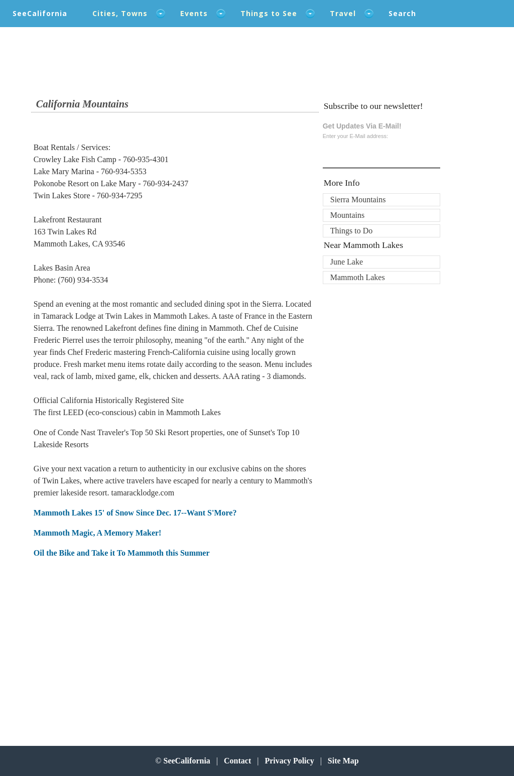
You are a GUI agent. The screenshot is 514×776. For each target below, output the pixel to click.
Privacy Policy (289, 760)
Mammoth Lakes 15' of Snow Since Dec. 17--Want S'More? (135, 512)
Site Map (343, 760)
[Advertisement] (99, 647)
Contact (237, 760)
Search (402, 13)
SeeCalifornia (40, 13)
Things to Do (351, 230)
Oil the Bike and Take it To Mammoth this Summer (122, 553)
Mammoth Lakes (357, 277)
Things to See (268, 13)
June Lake (346, 261)
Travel (343, 13)
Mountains (347, 215)
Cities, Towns (120, 13)
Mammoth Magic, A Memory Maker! (98, 533)
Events (194, 13)
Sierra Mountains (358, 199)
